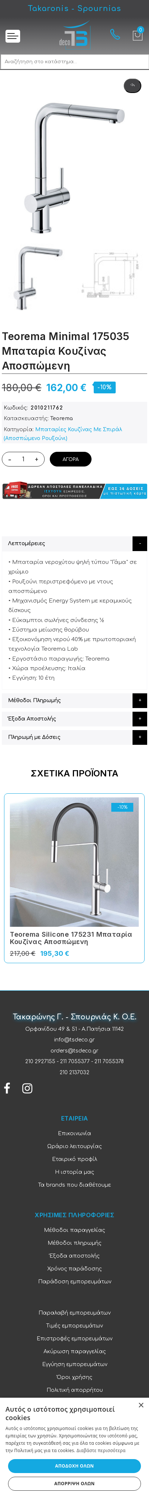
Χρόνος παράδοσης (74, 1269)
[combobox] (75, 61)
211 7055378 (109, 1061)
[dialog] (74, 1449)
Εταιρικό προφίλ (74, 1159)
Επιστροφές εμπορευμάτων (74, 1338)
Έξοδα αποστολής (74, 1256)
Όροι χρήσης (74, 1377)
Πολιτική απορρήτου (74, 1390)
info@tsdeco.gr (74, 1040)
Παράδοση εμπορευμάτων (74, 1281)
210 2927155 (40, 1061)
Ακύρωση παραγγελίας (75, 1351)
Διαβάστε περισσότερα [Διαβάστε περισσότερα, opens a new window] (101, 1450)
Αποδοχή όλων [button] (74, 1466)
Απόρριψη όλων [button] (74, 1483)
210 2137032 (74, 1072)
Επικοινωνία (74, 1133)
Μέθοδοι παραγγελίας (74, 1230)
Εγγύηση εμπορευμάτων (74, 1364)
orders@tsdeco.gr (74, 1051)
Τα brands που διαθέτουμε (74, 1185)
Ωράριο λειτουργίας (74, 1146)
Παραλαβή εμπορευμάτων (74, 1313)
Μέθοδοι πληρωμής (74, 1243)
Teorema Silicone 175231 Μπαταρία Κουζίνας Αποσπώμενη (71, 938)
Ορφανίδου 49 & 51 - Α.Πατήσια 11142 (74, 1029)
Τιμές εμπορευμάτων (74, 1326)
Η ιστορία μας (74, 1172)
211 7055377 (75, 1061)
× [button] (141, 1405)
